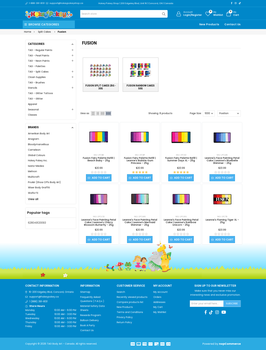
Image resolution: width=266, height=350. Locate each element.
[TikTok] (240, 3)
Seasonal (33, 109)
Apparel (32, 104)
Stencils (32, 87)
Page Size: (196, 113)
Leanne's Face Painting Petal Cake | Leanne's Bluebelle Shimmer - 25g (222, 160)
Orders (157, 297)
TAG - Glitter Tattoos (40, 93)
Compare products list (130, 302)
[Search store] (124, 14)
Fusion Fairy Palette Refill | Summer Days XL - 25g (181, 159)
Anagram (33, 139)
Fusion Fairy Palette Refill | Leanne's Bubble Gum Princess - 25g (140, 160)
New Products (209, 24)
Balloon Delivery (89, 320)
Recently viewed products (132, 297)
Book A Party (87, 325)
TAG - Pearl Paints (38, 55)
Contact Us (232, 24)
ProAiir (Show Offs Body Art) (44, 182)
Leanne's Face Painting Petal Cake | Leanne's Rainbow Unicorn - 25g (181, 222)
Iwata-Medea (36, 166)
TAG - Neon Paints (39, 60)
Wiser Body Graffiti (39, 187)
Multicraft (34, 176)
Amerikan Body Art (39, 133)
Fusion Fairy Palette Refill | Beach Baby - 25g (99, 159)
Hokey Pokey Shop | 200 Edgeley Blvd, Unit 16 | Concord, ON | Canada (135, 3)
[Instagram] (235, 3)
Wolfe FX (33, 193)
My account (160, 292)
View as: (85, 113)
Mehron (32, 171)
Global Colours (36, 155)
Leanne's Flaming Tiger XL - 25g (222, 221)
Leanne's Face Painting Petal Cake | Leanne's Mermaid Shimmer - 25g (139, 222)
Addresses (159, 302)
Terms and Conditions (130, 312)
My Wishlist (159, 312)
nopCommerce (230, 344)
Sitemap (85, 292)
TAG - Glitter (35, 98)
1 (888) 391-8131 (38, 301)
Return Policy (124, 322)
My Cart (158, 307)
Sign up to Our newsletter (215, 286)
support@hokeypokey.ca (44, 296)
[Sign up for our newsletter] (207, 304)
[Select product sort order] (229, 113)
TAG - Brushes (36, 82)
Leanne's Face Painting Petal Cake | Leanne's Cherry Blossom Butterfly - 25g (98, 222)
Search (121, 292)
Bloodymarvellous (38, 144)
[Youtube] (223, 312)
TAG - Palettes (36, 66)
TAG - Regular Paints (40, 50)
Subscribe (232, 303)
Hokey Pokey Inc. (38, 160)
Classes (32, 114)
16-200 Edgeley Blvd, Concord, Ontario (51, 292)
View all (33, 199)
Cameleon (34, 149)
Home (27, 31)
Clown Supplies (37, 77)
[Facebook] (231, 3)
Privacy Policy (125, 317)
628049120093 (37, 223)
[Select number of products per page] (209, 113)
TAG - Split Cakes (38, 71)
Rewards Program (90, 315)
